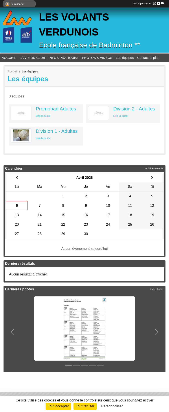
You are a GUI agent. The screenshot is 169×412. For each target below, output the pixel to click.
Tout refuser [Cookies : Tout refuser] (85, 406)
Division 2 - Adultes (134, 109)
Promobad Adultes (56, 109)
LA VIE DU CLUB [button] (32, 57)
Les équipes (125, 57)
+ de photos (156, 289)
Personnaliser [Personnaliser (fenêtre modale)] (112, 406)
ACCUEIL (9, 57)
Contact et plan (148, 57)
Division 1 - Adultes (57, 131)
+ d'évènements (154, 168)
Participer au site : (148, 3)
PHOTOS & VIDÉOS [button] (97, 57)
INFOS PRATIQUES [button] (64, 57)
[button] (13, 332)
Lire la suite (43, 115)
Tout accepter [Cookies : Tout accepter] (58, 406)
